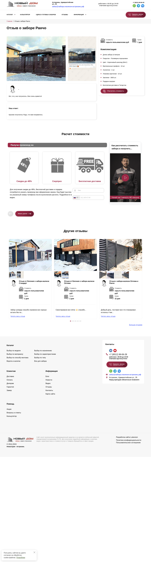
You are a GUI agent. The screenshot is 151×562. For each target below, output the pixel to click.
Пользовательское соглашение (128, 442)
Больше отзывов (135, 325)
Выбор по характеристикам (45, 354)
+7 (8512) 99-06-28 (138, 2)
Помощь (10, 404)
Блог (47, 376)
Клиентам (11, 371)
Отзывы (65, 14)
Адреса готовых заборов (46, 14)
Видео (48, 383)
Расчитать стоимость (115, 91)
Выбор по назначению (43, 351)
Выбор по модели (14, 351)
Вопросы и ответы (14, 413)
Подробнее (20, 557)
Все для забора (40, 361)
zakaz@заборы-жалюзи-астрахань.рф (68, 6)
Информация (79, 14)
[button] (11, 233)
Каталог (10, 14)
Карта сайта (50, 394)
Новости (49, 380)
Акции (9, 409)
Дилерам (10, 383)
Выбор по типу (40, 358)
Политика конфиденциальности (128, 440)
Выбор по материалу (15, 354)
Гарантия (10, 387)
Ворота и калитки (13, 361)
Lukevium (134, 437)
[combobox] (76, 197)
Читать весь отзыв (18, 316)
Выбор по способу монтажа (17, 358)
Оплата (10, 380)
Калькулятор (25, 14)
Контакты (49, 390)
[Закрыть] (34, 552)
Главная (9, 21)
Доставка (10, 376)
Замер (9, 390)
